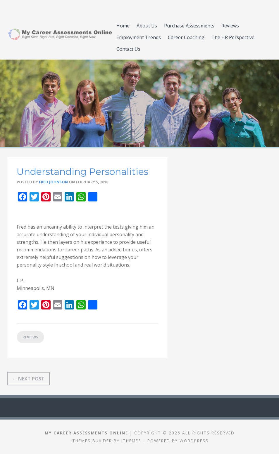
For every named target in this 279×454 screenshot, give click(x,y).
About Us (147, 25)
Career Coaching (186, 37)
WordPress (194, 440)
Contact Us (128, 49)
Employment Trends (138, 37)
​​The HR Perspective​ (232, 37)
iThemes (131, 440)
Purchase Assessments (189, 25)
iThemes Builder (91, 440)
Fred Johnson (53, 182)
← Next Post (28, 378)
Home (123, 25)
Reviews (230, 25)
